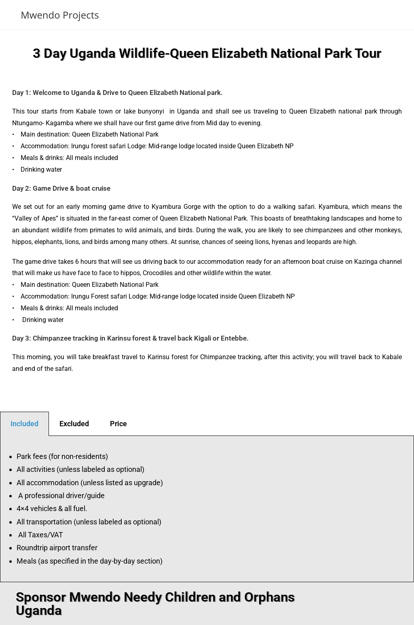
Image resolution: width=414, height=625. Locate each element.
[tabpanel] (207, 509)
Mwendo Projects (60, 14)
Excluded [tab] (74, 423)
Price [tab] (118, 423)
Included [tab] (24, 423)
